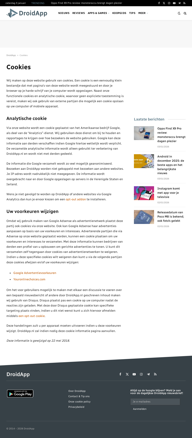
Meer (142, 13)
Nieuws (64, 13)
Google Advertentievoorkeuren (34, 273)
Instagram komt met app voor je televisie (168, 193)
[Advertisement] (96, 34)
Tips (132, 13)
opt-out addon (76, 199)
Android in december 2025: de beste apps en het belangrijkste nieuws (170, 165)
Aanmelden (139, 409)
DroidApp (11, 55)
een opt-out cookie (32, 316)
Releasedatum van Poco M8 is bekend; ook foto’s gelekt (170, 216)
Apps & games (97, 13)
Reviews (78, 13)
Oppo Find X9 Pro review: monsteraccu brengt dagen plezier (86, 3)
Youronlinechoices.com (29, 279)
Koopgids (119, 13)
